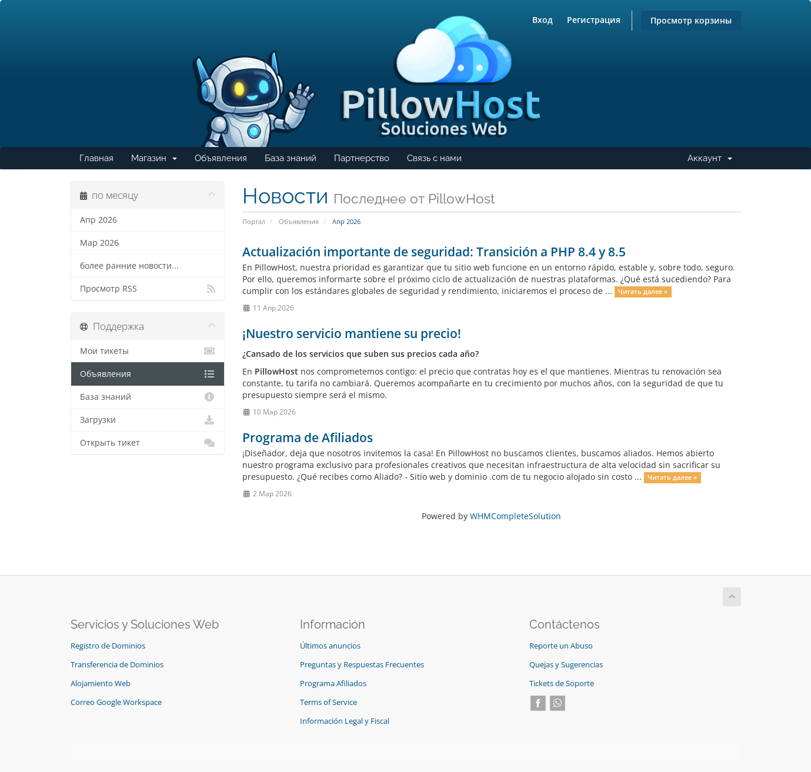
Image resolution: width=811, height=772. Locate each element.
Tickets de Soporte (561, 684)
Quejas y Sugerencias (566, 665)
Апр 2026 (98, 220)
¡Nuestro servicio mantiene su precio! (351, 333)
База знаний (290, 158)
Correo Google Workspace (116, 702)
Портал (253, 221)
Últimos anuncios (330, 646)
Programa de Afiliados (307, 437)
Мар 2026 (99, 243)
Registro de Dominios (108, 646)
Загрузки (148, 420)
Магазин (158, 161)
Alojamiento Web (101, 684)
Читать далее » (643, 292)
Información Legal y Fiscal (344, 721)
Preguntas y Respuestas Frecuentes (362, 665)
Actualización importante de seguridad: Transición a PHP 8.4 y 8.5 (434, 251)
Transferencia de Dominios (117, 665)
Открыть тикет (148, 443)
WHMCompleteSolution (515, 516)
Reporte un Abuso (561, 646)
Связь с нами (434, 158)
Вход (542, 19)
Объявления (221, 158)
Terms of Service (328, 702)
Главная (96, 158)
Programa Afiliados (333, 684)
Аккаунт (714, 161)
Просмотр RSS (148, 289)
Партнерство (361, 158)
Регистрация (593, 19)
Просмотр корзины (691, 20)
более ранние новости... (129, 265)
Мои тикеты (148, 351)
